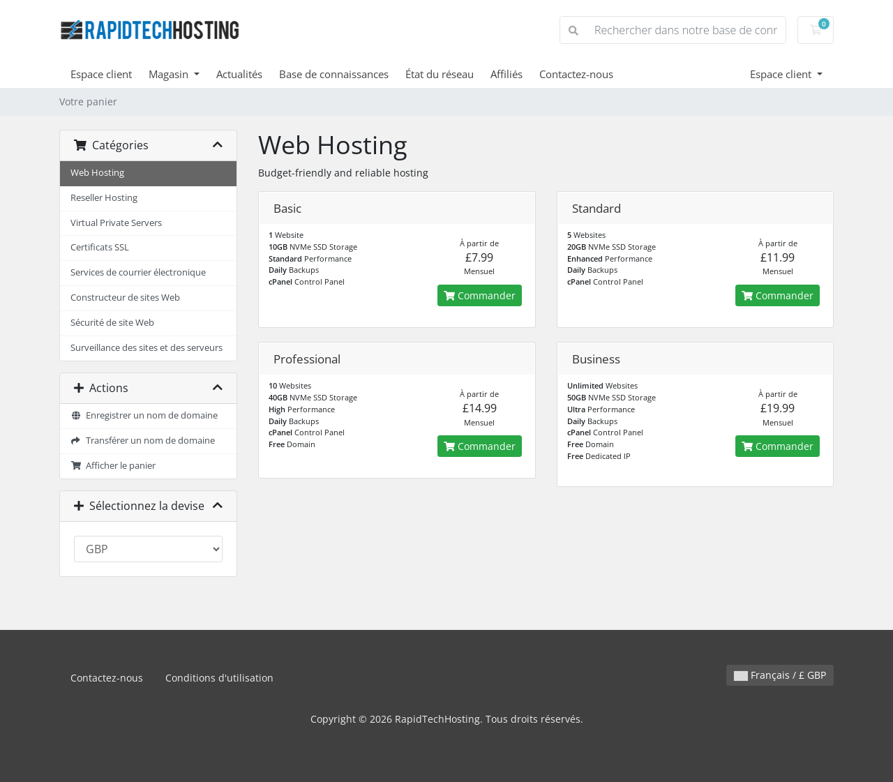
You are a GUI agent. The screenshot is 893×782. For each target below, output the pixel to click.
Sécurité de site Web (112, 323)
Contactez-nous (576, 74)
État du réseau (439, 74)
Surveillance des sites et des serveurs (146, 348)
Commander (480, 295)
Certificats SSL (99, 247)
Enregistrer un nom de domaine (144, 415)
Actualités (239, 74)
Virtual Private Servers (116, 223)
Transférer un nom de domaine (142, 440)
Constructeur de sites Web (125, 297)
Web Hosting (97, 173)
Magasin (170, 74)
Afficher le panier (113, 466)
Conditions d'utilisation (219, 677)
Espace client (101, 74)
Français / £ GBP (780, 675)
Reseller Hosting (103, 198)
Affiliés (506, 74)
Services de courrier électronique (138, 272)
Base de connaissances (334, 74)
